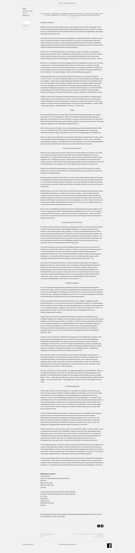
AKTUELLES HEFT (27, 11)
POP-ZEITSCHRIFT (67, 3)
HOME (24, 8)
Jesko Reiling (46, 514)
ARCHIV (24, 13)
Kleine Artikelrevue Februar (48, 535)
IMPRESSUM (26, 15)
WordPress (31, 544)
